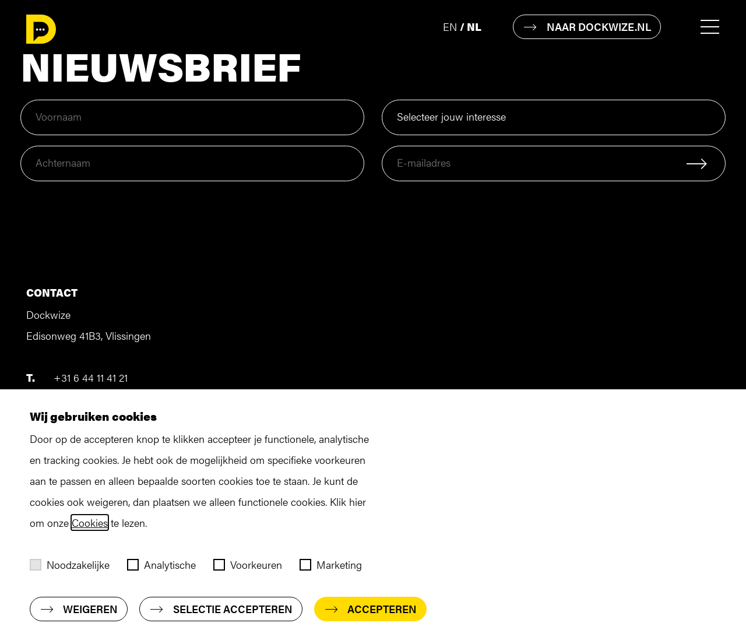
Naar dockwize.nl (586, 26)
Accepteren (370, 608)
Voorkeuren (247, 564)
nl (474, 26)
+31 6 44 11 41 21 (91, 377)
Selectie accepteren (220, 608)
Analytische (161, 564)
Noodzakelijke (70, 564)
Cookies (90, 522)
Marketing (331, 564)
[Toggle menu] (706, 27)
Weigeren (79, 608)
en (450, 26)
